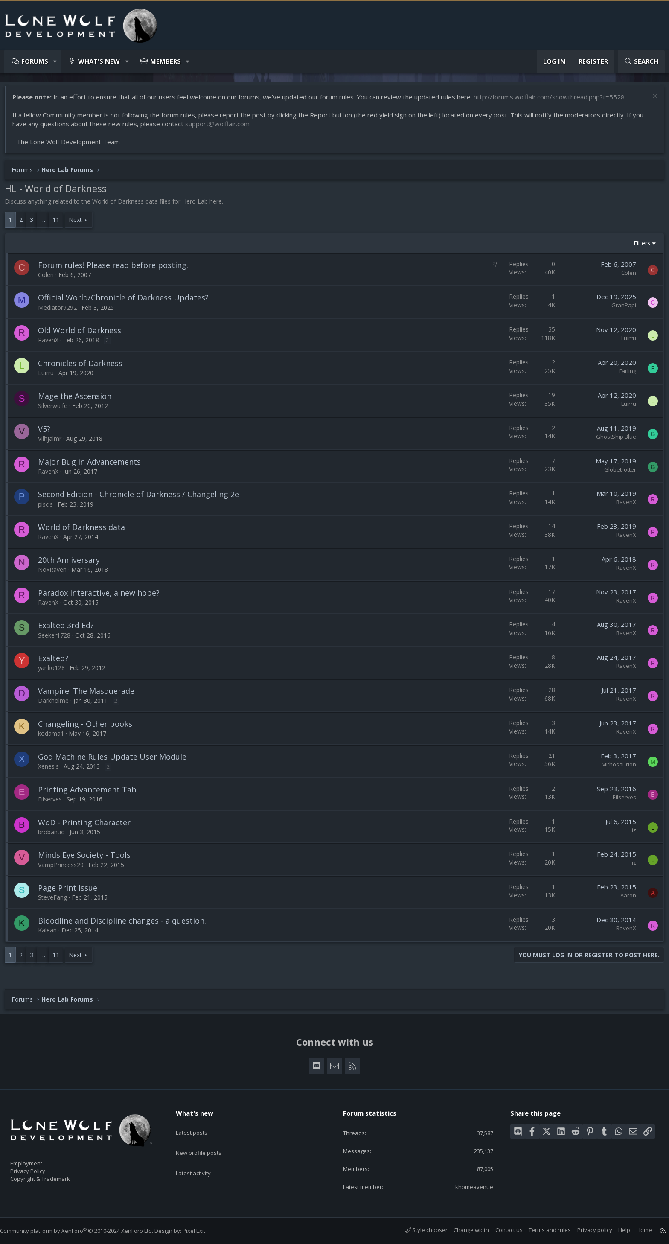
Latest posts (199, 1123)
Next (79, 224)
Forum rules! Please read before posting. (117, 269)
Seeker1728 (58, 639)
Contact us (500, 1230)
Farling (623, 375)
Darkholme (57, 705)
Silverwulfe (57, 410)
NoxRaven (56, 574)
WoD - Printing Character (88, 827)
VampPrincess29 (65, 869)
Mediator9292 (61, 312)
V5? (48, 433)
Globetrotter (616, 474)
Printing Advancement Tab (91, 794)
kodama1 (55, 738)
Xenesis (52, 770)
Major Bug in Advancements (93, 466)
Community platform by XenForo (85, 1231)
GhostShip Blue (612, 441)
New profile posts (206, 1140)
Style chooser (418, 1230)
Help (616, 1230)
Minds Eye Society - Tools (88, 859)
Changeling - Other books (89, 728)
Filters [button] (637, 247)
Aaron (624, 899)
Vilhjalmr (54, 443)
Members (165, 61)
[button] (55, 61)
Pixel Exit (202, 1231)
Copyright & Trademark (53, 1176)
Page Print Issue (72, 892)
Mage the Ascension (79, 400)
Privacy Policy (39, 1167)
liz (629, 834)
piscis (49, 508)
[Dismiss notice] (649, 101)
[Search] (641, 61)
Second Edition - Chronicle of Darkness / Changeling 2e (142, 498)
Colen (50, 279)
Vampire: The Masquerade (90, 695)
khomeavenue (468, 1186)
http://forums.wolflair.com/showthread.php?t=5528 (553, 101)
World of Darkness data (85, 531)
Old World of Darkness (83, 334)
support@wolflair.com (221, 128)
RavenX (52, 344)
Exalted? (57, 662)
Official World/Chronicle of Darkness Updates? (127, 302)
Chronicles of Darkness (84, 367)
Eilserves (54, 803)
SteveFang (56, 901)
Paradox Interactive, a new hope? (103, 597)
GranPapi (619, 309)
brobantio (55, 836)
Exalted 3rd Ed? (70, 629)
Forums (34, 61)
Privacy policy (586, 1230)
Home (635, 1230)
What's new (99, 61)
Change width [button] (462, 1230)
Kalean (51, 934)
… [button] (47, 224)
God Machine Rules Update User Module (116, 761)
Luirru (624, 342)
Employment (37, 1158)
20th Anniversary (73, 564)
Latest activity (201, 1156)
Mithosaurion (614, 768)
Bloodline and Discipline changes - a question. (126, 925)
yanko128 (55, 672)
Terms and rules (541, 1230)
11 (60, 224)
